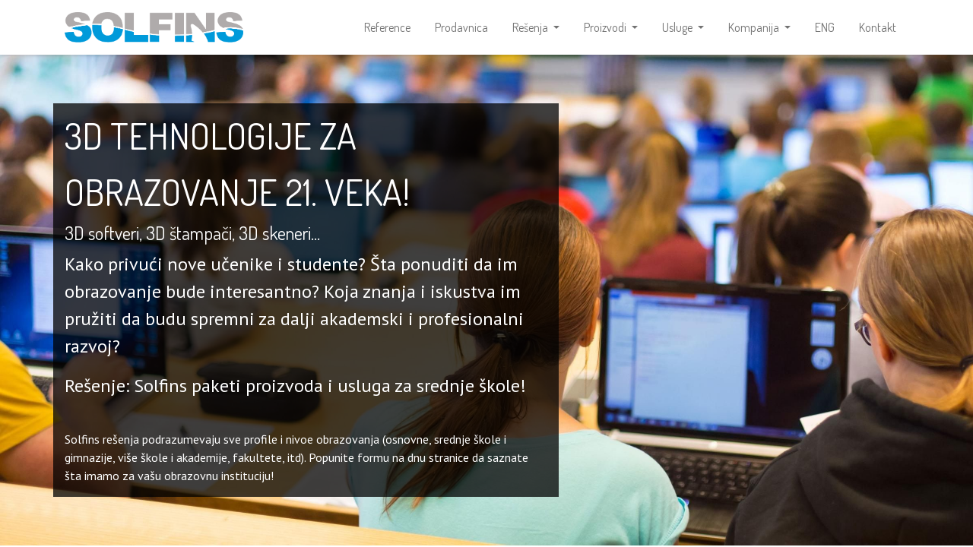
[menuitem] (387, 27)
